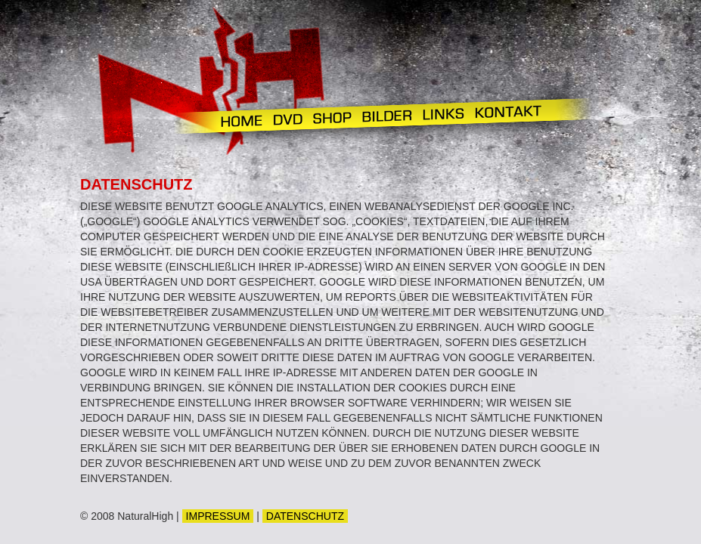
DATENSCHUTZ (305, 516)
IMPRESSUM (218, 516)
